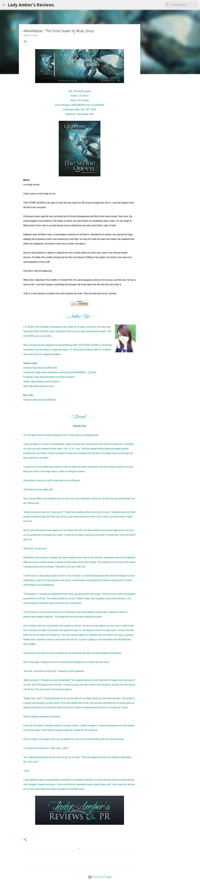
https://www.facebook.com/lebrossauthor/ (54, 377)
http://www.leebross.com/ (41, 386)
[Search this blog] (183, 5)
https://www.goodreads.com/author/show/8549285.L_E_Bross (66, 372)
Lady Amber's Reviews (31, 4)
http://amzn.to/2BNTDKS (45, 368)
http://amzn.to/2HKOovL (44, 400)
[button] (25, 42)
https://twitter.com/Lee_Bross (45, 381)
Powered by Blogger (100, 877)
